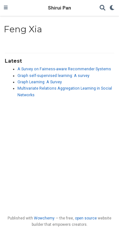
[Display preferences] (112, 8)
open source (86, 218)
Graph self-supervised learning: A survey (53, 75)
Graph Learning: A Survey (39, 82)
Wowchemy (44, 218)
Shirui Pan (59, 8)
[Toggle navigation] (6, 8)
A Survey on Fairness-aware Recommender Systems (64, 69)
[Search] (102, 8)
